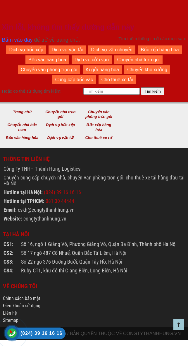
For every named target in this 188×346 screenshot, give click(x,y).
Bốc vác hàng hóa (47, 59)
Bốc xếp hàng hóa (160, 49)
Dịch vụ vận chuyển (111, 49)
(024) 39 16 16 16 (62, 192)
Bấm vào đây (17, 40)
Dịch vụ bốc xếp (26, 49)
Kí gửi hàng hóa (102, 69)
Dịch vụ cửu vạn (92, 59)
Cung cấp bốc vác (74, 79)
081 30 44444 (60, 201)
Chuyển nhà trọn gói (138, 59)
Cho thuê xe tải (117, 79)
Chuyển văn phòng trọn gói (49, 69)
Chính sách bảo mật (21, 298)
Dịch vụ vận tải (67, 49)
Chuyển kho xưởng (147, 69)
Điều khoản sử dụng (21, 305)
